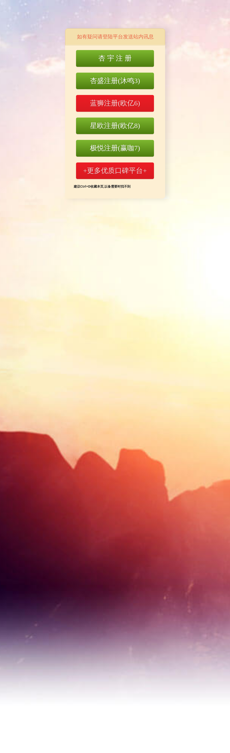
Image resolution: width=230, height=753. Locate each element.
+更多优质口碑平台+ (115, 170)
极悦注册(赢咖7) (115, 148)
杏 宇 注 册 (115, 58)
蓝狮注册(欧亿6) (115, 103)
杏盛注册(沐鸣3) (115, 80)
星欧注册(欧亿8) (115, 125)
